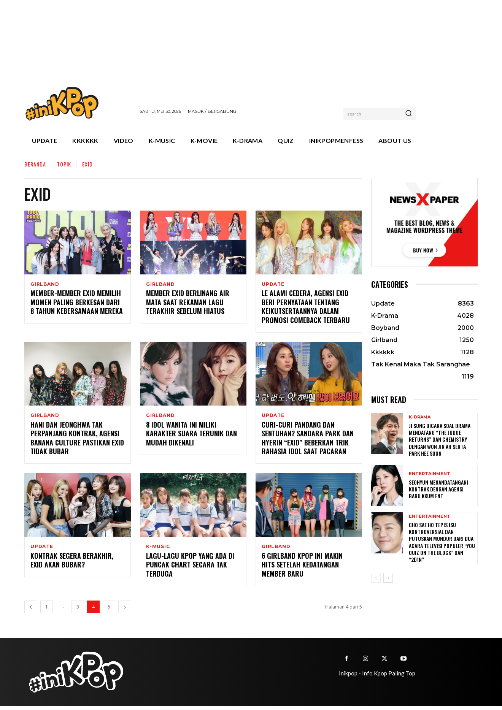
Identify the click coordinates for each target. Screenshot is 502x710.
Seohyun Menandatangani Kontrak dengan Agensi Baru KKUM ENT (438, 489)
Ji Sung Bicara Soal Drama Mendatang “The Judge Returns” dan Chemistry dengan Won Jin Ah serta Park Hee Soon (439, 439)
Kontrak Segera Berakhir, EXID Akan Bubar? (71, 564)
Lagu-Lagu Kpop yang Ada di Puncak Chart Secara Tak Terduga (190, 568)
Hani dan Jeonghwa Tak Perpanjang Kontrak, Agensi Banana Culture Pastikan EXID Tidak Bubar (77, 440)
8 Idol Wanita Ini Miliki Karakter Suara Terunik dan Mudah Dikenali (191, 436)
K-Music (158, 549)
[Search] (408, 114)
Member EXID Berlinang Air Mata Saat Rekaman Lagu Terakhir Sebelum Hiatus (187, 303)
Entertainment (429, 474)
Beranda (35, 164)
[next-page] (124, 610)
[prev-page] (30, 610)
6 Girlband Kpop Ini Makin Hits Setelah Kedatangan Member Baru (302, 568)
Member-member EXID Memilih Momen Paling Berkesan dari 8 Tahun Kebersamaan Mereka (76, 303)
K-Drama (420, 417)
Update (273, 284)
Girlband (44, 284)
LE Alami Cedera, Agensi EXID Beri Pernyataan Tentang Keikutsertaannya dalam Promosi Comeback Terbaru (306, 308)
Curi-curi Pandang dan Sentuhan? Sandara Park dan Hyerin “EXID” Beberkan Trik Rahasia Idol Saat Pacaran (308, 440)
